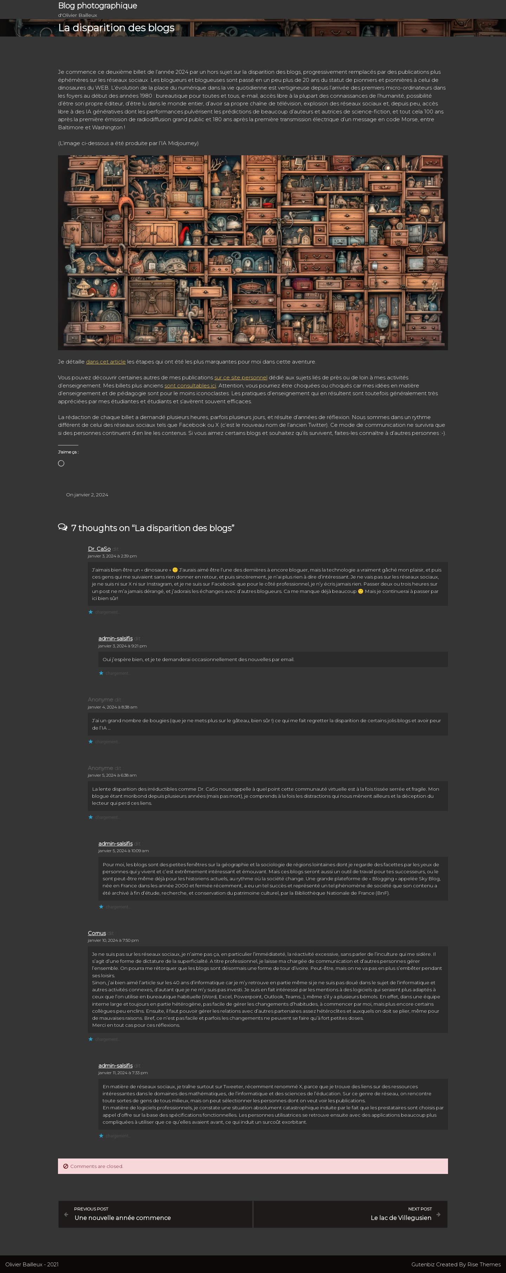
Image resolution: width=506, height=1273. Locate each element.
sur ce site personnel (240, 377)
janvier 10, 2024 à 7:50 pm (113, 940)
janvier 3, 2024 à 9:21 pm (122, 645)
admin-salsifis (115, 638)
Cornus (97, 933)
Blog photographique (97, 6)
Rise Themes (484, 1263)
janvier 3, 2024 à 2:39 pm (112, 556)
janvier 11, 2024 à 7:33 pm (123, 1072)
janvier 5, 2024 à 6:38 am (112, 775)
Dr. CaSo (99, 549)
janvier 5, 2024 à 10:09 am (123, 850)
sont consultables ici (190, 385)
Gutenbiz (423, 1263)
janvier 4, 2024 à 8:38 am (112, 707)
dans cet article (106, 361)
